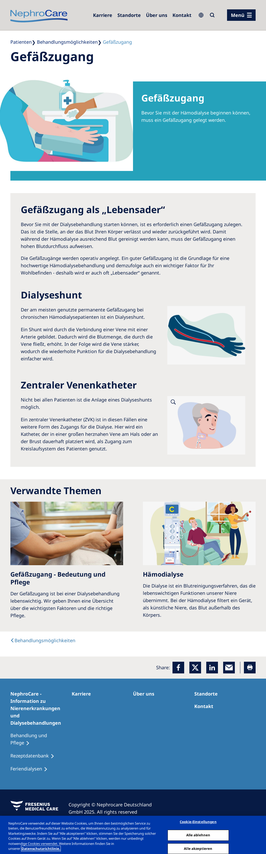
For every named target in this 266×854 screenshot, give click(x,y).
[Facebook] (178, 667)
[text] (42, 640)
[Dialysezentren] (129, 15)
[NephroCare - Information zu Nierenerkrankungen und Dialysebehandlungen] (41, 708)
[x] (195, 667)
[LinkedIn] (212, 667)
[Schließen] (257, 834)
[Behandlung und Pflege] (41, 739)
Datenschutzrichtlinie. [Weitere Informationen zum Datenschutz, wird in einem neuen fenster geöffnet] (41, 848)
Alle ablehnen (198, 835)
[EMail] (229, 667)
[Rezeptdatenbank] (34, 756)
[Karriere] (102, 15)
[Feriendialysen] (31, 769)
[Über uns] (156, 15)
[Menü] (241, 15)
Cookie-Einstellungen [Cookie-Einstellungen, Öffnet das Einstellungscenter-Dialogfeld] (198, 822)
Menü (237, 15)
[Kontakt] (182, 15)
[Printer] (250, 667)
